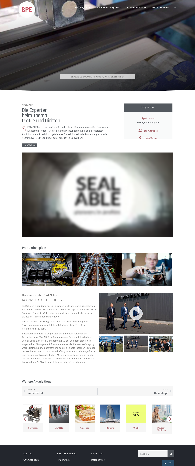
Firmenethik (63, 447)
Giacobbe (84, 415)
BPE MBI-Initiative (66, 441)
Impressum (97, 441)
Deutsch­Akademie (161, 416)
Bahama (110, 415)
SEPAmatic (33, 415)
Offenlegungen (31, 447)
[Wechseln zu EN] (175, 8)
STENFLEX (59, 415)
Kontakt (27, 441)
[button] (136, 301)
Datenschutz (98, 447)
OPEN (136, 415)
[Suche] (171, 441)
